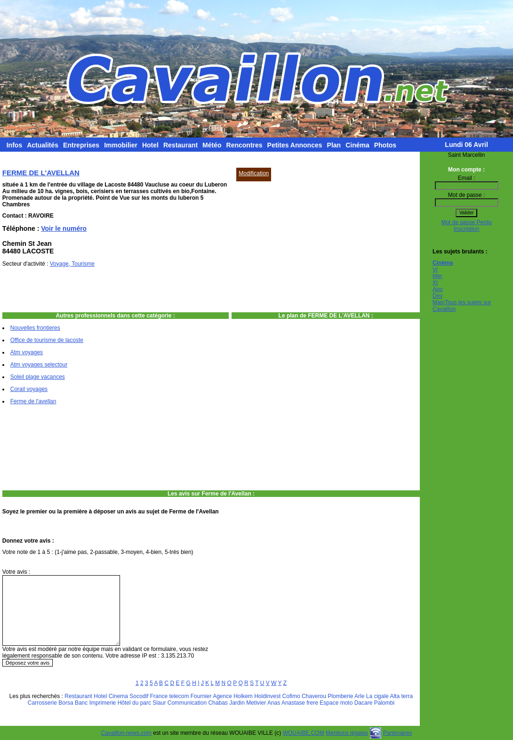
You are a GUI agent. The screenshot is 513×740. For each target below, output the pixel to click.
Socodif (138, 696)
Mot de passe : (466, 195)
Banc (81, 702)
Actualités (42, 145)
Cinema (118, 696)
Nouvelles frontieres (35, 328)
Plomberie (340, 696)
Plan (334, 145)
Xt (435, 282)
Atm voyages (26, 352)
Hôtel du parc (134, 702)
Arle (359, 696)
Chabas (217, 702)
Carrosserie (42, 702)
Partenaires (397, 733)
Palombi (384, 702)
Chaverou (314, 696)
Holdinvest (267, 696)
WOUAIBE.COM (303, 733)
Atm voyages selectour (38, 364)
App (437, 289)
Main (439, 302)
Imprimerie (102, 702)
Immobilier (120, 145)
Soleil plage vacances (37, 377)
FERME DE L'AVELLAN (41, 173)
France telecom (169, 696)
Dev (437, 296)
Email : (466, 178)
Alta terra (401, 696)
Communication (187, 702)
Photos (385, 145)
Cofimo (291, 696)
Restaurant (180, 145)
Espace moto (336, 702)
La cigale (377, 696)
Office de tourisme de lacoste (46, 340)
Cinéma (357, 145)
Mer (437, 276)
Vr (435, 269)
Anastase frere (299, 702)
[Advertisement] (296, 240)
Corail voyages (29, 389)
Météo (211, 145)
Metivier (256, 702)
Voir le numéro (64, 228)
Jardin (237, 702)
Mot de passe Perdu (466, 222)
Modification (254, 173)
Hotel (150, 145)
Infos (14, 145)
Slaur (159, 702)
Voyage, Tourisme (72, 263)
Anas (273, 702)
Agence (222, 696)
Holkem (243, 696)
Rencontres (244, 145)
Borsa (65, 702)
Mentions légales (347, 733)
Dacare (363, 702)
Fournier (201, 696)
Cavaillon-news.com (126, 733)
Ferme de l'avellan (33, 401)
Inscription (467, 229)
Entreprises (81, 145)
